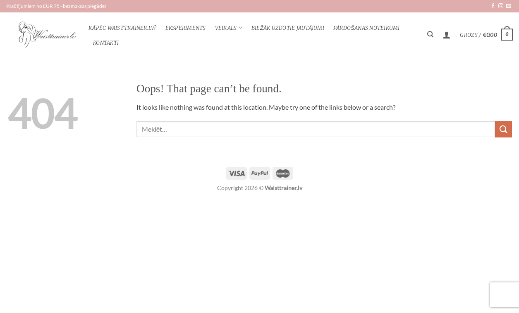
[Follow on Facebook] (492, 6)
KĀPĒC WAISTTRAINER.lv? (122, 27)
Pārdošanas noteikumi (366, 27)
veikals (228, 27)
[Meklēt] (430, 34)
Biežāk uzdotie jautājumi (287, 27)
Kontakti (106, 42)
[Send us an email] (508, 6)
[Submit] (503, 129)
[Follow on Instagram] (500, 6)
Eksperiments (185, 27)
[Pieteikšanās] (446, 35)
